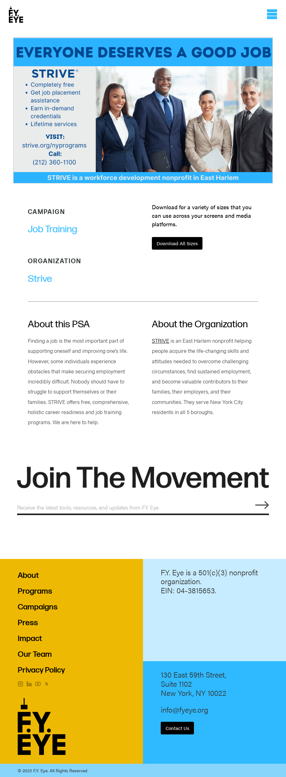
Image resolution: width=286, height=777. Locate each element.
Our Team (35, 654)
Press (28, 622)
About (28, 575)
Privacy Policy (41, 670)
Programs (35, 591)
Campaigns (38, 607)
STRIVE (160, 340)
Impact (30, 638)
